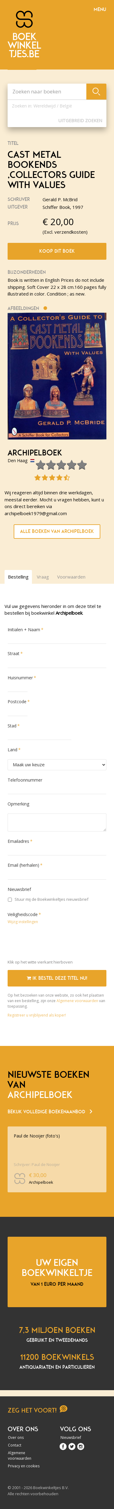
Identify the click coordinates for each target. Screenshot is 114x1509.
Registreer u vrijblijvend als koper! (37, 1015)
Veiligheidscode (23, 914)
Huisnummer (20, 678)
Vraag (43, 577)
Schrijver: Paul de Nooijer (37, 1164)
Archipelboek (35, 453)
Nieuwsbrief (19, 889)
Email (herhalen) (23, 865)
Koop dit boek (57, 251)
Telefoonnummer (25, 780)
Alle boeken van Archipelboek (57, 531)
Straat (13, 653)
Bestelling (18, 577)
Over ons (16, 1437)
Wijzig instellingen (23, 921)
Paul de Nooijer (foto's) (37, 1136)
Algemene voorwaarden (77, 1000)
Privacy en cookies (24, 1466)
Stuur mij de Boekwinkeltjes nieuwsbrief (48, 899)
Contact (14, 1445)
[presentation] (54, 943)
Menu (100, 9)
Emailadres (18, 841)
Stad (12, 726)
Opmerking (18, 804)
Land (12, 750)
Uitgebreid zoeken (80, 120)
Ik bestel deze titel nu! (57, 978)
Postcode (17, 701)
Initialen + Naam (24, 629)
